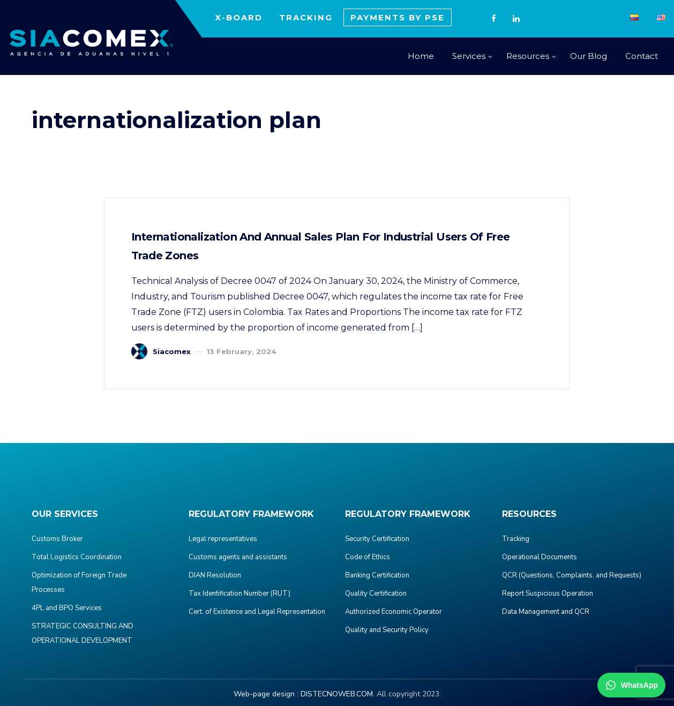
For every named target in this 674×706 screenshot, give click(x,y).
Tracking (515, 539)
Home (421, 56)
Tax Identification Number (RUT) (239, 593)
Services (468, 56)
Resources (527, 56)
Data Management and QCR (545, 612)
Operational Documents (539, 557)
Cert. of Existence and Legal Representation (257, 612)
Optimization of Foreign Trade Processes (79, 582)
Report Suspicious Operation (547, 593)
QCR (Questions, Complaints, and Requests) (571, 575)
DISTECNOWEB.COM (337, 694)
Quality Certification (376, 593)
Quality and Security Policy (387, 630)
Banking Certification (377, 575)
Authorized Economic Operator (393, 612)
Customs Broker (57, 539)
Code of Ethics (367, 557)
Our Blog (588, 56)
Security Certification (377, 539)
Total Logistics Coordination (77, 557)
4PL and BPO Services (67, 608)
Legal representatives (223, 539)
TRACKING (306, 17)
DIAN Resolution (215, 575)
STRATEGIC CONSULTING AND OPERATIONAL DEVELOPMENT (82, 633)
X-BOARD (239, 17)
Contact (641, 56)
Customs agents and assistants (238, 557)
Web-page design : (266, 694)
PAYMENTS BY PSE (397, 17)
